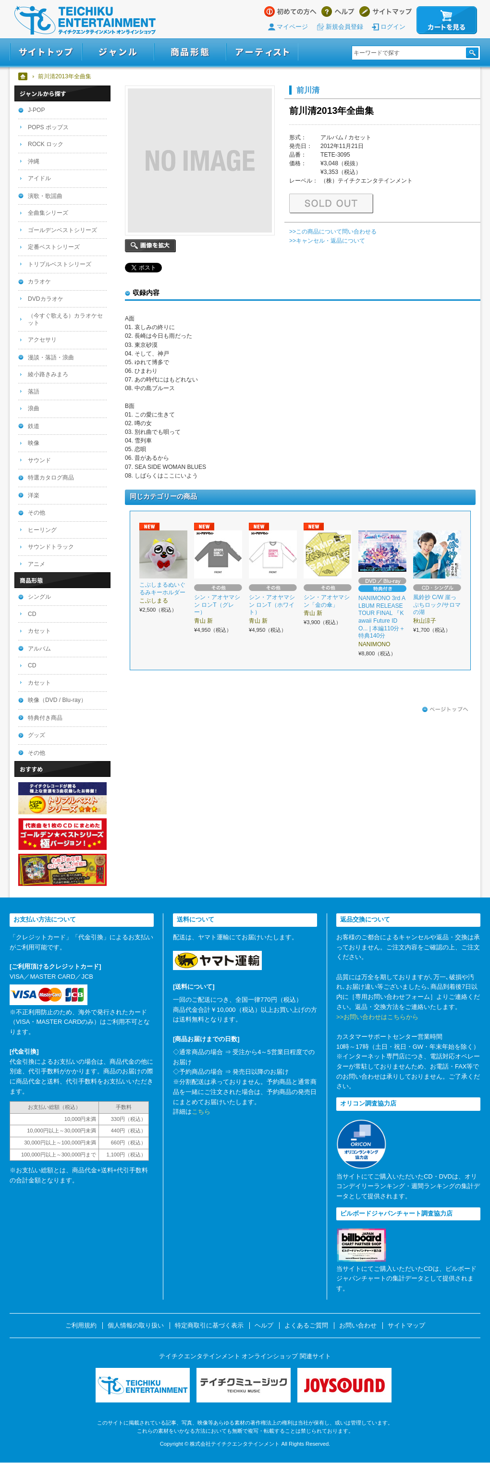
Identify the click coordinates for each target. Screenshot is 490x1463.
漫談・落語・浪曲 (51, 357)
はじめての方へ (290, 11)
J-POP (36, 110)
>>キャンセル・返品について (327, 240)
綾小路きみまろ (48, 374)
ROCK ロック (45, 144)
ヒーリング (42, 530)
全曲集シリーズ (48, 212)
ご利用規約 (81, 1325)
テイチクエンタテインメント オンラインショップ (85, 20)
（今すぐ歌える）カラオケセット (65, 319)
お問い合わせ (358, 1325)
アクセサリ (42, 339)
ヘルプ (338, 11)
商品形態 (190, 52)
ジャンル (118, 52)
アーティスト (262, 52)
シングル (39, 596)
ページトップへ (445, 710)
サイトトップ (46, 52)
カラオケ (39, 281)
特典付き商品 (45, 717)
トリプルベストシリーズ (59, 264)
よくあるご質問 (306, 1325)
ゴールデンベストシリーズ (62, 230)
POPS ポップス (48, 127)
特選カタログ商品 (51, 477)
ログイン (392, 26)
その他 (36, 512)
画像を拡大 (150, 245)
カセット (39, 630)
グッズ (36, 735)
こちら (201, 1111)
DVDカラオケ (45, 298)
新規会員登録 (344, 26)
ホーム (23, 76)
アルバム (39, 648)
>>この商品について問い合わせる (333, 231)
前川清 (307, 90)
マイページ (292, 26)
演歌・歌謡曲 (45, 196)
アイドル (39, 178)
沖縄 (33, 161)
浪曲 (33, 408)
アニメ (36, 564)
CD (32, 614)
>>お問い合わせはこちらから (377, 1016)
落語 (33, 391)
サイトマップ (385, 11)
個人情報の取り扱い (136, 1325)
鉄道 (33, 426)
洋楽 (33, 495)
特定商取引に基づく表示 (209, 1325)
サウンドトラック (51, 546)
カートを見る (446, 20)
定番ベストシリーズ (54, 247)
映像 (33, 443)
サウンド (39, 460)
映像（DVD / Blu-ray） (57, 700)
